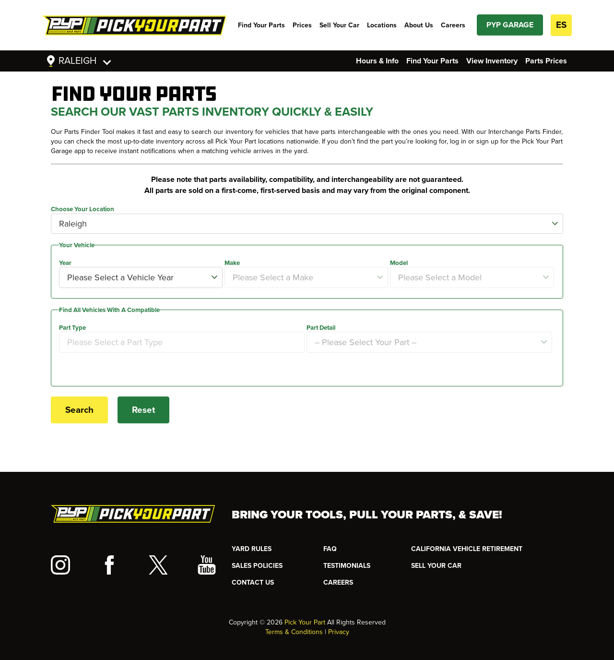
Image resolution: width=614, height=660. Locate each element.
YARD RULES (252, 549)
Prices (302, 25)
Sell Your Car (339, 25)
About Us (418, 25)
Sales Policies (257, 566)
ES (561, 25)
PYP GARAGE (509, 25)
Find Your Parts (261, 25)
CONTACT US (253, 582)
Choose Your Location (82, 209)
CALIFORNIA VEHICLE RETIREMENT (466, 549)
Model (399, 263)
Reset (143, 410)
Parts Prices (546, 61)
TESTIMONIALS (346, 566)
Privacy (338, 632)
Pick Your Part (304, 622)
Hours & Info (377, 61)
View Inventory (492, 61)
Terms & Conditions (294, 632)
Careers (453, 25)
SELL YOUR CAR (436, 566)
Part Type (72, 328)
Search (79, 410)
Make (232, 263)
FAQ (330, 549)
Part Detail (321, 328)
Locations (382, 25)
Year (65, 263)
